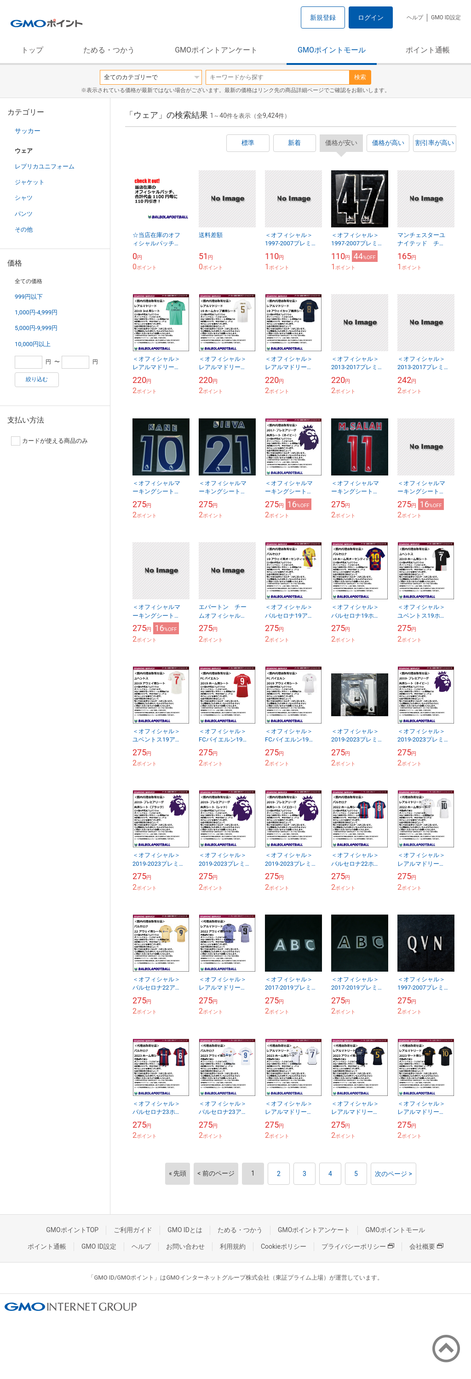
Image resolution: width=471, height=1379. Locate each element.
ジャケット (30, 182)
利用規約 (233, 1246)
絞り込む (37, 379)
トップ (32, 50)
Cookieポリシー (283, 1246)
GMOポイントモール (332, 50)
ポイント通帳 (428, 50)
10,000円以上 (33, 344)
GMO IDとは (184, 1230)
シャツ (24, 197)
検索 (360, 77)
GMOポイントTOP (72, 1230)
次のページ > (393, 1173)
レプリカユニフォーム (45, 166)
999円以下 (29, 296)
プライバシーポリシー (358, 1246)
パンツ (24, 213)
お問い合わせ (185, 1246)
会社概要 (426, 1246)
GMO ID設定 (446, 17)
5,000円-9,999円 (36, 327)
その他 (24, 229)
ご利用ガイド (133, 1230)
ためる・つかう (109, 50)
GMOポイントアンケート (216, 50)
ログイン (371, 17)
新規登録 (323, 17)
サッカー (27, 130)
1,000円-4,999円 (36, 312)
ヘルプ (415, 17)
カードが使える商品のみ (49, 441)
